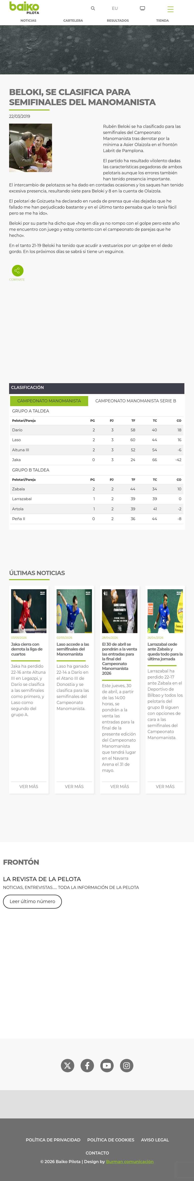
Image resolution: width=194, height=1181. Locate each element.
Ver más (28, 786)
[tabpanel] (96, 465)
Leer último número (32, 901)
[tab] (49, 401)
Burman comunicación (130, 1161)
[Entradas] (142, 7)
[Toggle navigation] (170, 9)
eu (115, 8)
